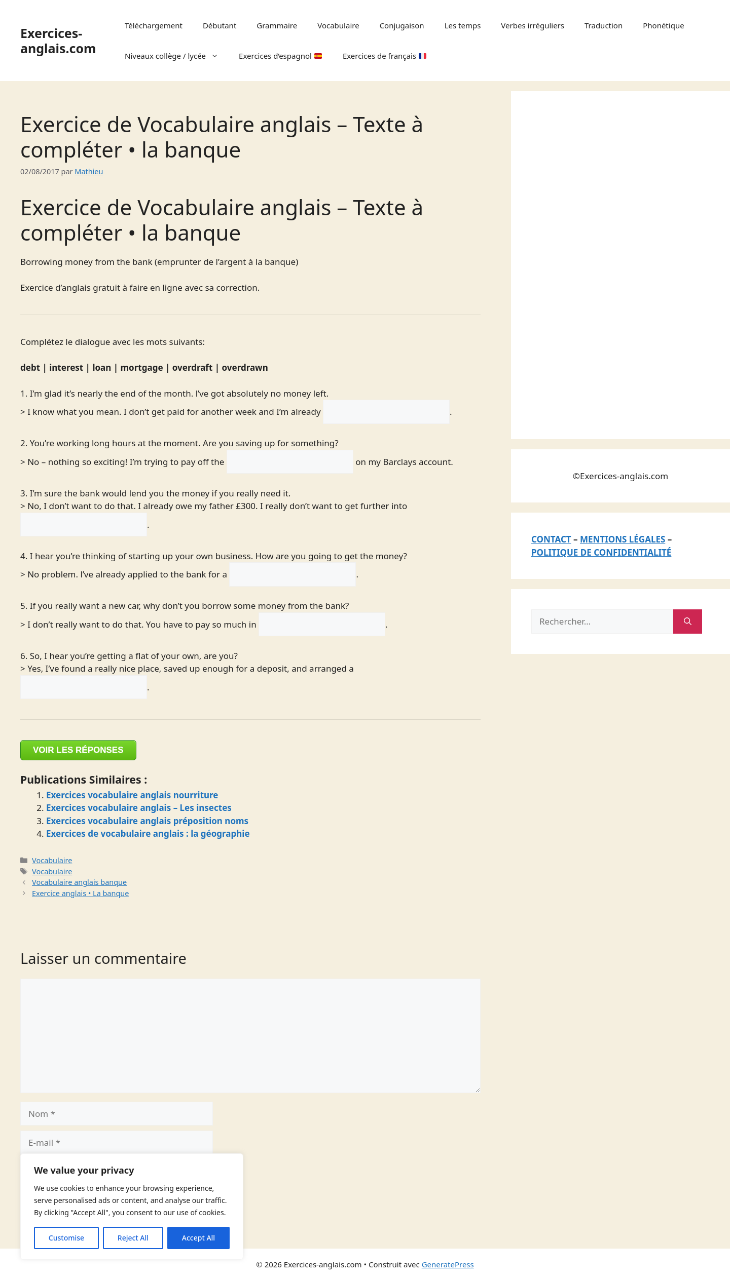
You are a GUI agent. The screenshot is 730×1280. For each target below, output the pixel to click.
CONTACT (551, 539)
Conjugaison (402, 25)
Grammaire (277, 25)
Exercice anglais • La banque (80, 893)
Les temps (463, 25)
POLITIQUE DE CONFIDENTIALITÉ (601, 552)
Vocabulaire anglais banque (79, 882)
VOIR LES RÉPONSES (78, 750)
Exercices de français (384, 56)
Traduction (604, 25)
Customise (66, 1238)
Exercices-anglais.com (58, 40)
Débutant (219, 25)
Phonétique (663, 25)
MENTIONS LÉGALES (622, 539)
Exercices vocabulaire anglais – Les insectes (139, 807)
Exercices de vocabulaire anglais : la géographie (148, 833)
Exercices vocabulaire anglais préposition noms (147, 821)
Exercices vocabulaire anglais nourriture (132, 795)
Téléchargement (153, 25)
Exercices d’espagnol (280, 56)
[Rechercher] (687, 621)
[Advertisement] (607, 263)
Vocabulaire (338, 25)
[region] (131, 1206)
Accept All (198, 1238)
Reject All (133, 1238)
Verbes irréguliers (532, 25)
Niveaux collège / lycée (177, 56)
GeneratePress (448, 1264)
